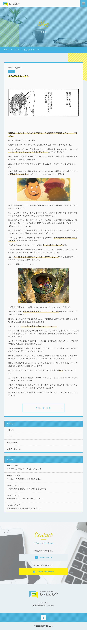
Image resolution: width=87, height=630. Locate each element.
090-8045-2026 (45, 557)
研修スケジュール (14, 449)
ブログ (11, 72)
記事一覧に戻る (43, 408)
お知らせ (10, 430)
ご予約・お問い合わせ (45, 571)
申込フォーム (12, 443)
